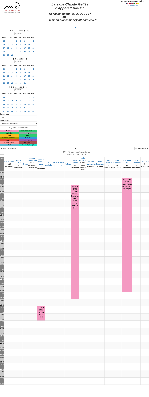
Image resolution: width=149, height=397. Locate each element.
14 (12, 48)
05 (4, 41)
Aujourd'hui (18, 33)
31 (25, 83)
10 (25, 44)
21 (12, 51)
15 (16, 48)
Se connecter (132, 6)
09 (4, 55)
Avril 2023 (18, 87)
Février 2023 (18, 31)
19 (33, 48)
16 (21, 48)
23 (21, 51)
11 (29, 44)
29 (16, 83)
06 (4, 44)
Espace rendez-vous (41, 161)
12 (33, 44)
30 (21, 83)
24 (25, 51)
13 (8, 48)
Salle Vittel (145, 162)
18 (29, 48)
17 (25, 48)
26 (33, 51)
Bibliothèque (9, 162)
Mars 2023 (18, 59)
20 (8, 51)
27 (8, 55)
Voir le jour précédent (8, 148)
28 (12, 55)
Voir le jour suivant (141, 148)
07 (4, 48)
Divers (25, 164)
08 (4, 51)
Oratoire (67, 164)
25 (29, 51)
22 (16, 51)
